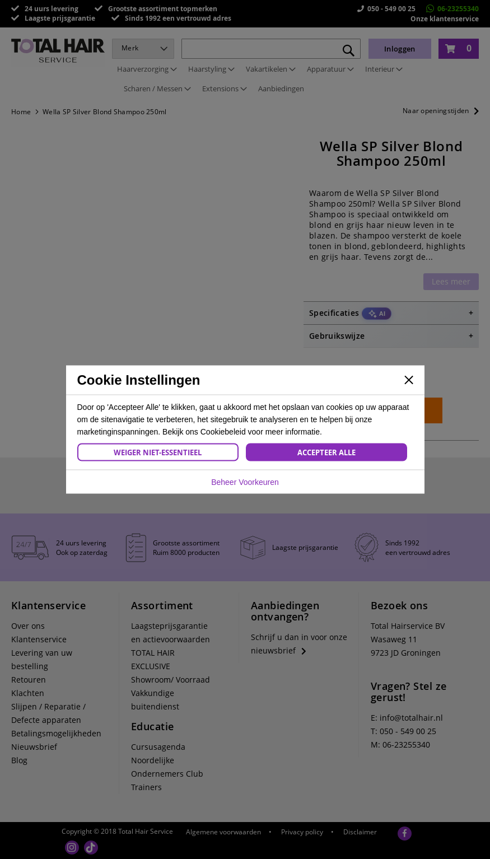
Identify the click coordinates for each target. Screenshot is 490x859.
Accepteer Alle (326, 452)
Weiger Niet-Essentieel (158, 452)
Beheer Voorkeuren (245, 482)
